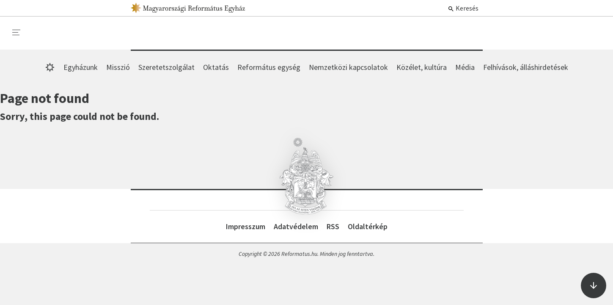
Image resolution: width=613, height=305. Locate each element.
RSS (333, 226)
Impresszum (245, 226)
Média (465, 67)
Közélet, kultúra (421, 67)
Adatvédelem (296, 226)
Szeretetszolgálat (166, 67)
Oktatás (216, 67)
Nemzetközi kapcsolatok (348, 67)
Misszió (118, 67)
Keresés (463, 8)
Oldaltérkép (368, 226)
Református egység (268, 67)
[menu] (16, 32)
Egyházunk (80, 67)
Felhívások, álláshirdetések (525, 67)
